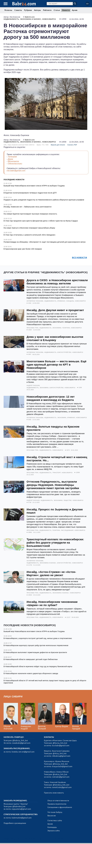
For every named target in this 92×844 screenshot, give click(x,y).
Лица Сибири (13, 696)
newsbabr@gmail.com (21, 743)
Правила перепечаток (56, 804)
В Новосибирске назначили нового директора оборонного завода (31, 673)
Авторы (37, 10)
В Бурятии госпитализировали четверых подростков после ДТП (30, 193)
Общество (68, 500)
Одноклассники (15, 164)
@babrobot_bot (18, 806)
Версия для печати (58, 145)
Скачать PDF (72, 145)
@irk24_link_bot (59, 753)
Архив (74, 10)
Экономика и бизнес (30, 19)
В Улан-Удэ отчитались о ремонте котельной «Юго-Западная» (29, 235)
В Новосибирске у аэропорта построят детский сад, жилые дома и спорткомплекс (38, 638)
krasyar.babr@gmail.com (62, 766)
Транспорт (56, 472)
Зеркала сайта (53, 831)
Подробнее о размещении (15, 823)
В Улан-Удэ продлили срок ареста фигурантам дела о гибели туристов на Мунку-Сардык (41, 221)
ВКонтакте (13, 161)
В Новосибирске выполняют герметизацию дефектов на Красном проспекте (35, 652)
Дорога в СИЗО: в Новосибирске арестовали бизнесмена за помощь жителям (57, 282)
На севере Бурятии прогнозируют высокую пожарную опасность (30, 214)
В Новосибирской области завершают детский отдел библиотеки (31, 659)
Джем (10, 159)
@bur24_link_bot (60, 743)
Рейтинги (47, 10)
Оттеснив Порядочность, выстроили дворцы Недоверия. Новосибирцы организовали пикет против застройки (53, 485)
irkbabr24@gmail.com (61, 756)
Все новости (79, 257)
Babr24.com (30, 17)
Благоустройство (64, 352)
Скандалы (70, 301)
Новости (66, 10)
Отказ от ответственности (58, 801)
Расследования (67, 530)
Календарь (52, 827)
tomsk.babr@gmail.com (61, 787)
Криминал (61, 301)
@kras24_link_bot (60, 764)
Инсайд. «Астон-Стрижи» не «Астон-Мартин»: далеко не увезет (51, 573)
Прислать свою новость (54, 793)
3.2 (18, 839)
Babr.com (24, 3)
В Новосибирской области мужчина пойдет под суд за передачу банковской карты (38, 666)
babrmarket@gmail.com (22, 818)
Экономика (56, 327)
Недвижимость (11, 19)
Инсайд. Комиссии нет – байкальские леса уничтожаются (27, 207)
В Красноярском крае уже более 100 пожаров (23, 249)
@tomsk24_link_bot (61, 785)
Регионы (8, 10)
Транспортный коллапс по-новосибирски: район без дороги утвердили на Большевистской (55, 542)
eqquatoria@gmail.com (21, 809)
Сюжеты (18, 10)
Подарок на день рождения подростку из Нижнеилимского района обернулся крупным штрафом (44, 200)
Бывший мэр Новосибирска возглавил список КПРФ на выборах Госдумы (34, 186)
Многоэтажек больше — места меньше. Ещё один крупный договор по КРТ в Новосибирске (56, 364)
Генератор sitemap (57, 839)
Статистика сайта (54, 821)
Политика (66, 327)
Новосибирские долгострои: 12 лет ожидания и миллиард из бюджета (51, 398)
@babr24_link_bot (20, 740)
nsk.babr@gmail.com (16, 171)
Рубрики (28, 10)
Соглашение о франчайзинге (59, 807)
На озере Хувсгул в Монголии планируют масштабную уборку (29, 228)
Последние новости (14, 180)
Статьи (57, 10)
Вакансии (51, 816)
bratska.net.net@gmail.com (23, 752)
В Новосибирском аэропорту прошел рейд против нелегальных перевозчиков (36, 645)
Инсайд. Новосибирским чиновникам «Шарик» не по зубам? (52, 603)
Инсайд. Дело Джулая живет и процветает (55, 310)
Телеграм (12, 157)
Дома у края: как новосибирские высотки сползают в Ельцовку (55, 338)
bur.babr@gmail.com (60, 746)
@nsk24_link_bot (60, 774)
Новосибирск (49, 19)
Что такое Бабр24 (54, 812)
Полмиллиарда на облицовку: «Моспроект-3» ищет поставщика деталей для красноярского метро (45, 242)
